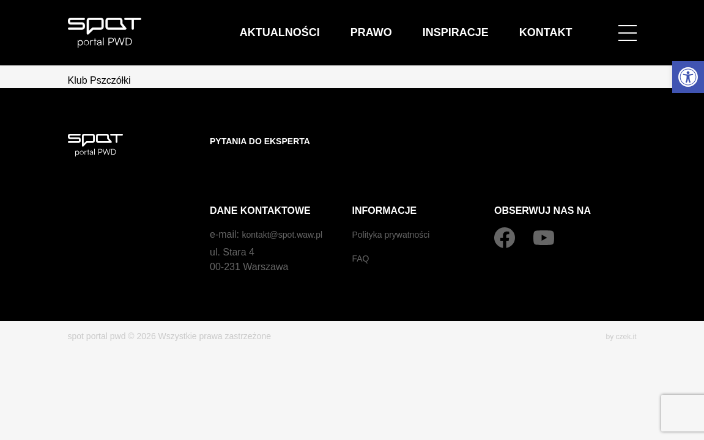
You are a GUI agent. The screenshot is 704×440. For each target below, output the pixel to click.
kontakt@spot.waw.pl (288, 210)
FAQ (362, 234)
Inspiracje (507, 24)
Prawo (456, 24)
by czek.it (618, 312)
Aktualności (400, 24)
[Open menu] (627, 24)
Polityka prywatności (396, 210)
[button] (688, 77)
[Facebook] (504, 213)
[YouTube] (543, 213)
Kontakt (562, 24)
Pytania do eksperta (267, 141)
